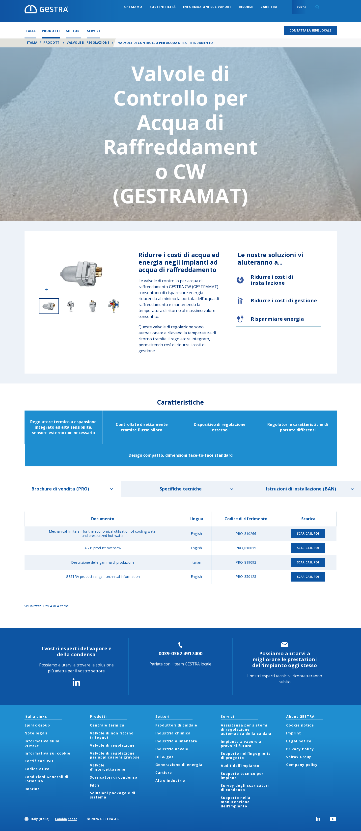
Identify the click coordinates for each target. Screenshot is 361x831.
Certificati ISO (39, 761)
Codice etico (37, 768)
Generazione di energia (178, 764)
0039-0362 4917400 (180, 653)
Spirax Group (37, 725)
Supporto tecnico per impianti (242, 775)
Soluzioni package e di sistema (112, 795)
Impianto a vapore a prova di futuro (241, 743)
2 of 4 (70, 306)
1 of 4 (48, 306)
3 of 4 (92, 306)
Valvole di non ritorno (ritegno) (112, 735)
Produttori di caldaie (176, 725)
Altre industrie (170, 780)
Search (317, 7)
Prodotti (51, 42)
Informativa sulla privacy (42, 743)
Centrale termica (107, 725)
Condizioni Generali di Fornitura (46, 778)
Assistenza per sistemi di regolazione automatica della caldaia (246, 729)
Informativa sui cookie (47, 753)
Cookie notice (300, 725)
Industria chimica (173, 733)
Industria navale (171, 749)
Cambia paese (66, 819)
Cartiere (163, 772)
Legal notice (298, 741)
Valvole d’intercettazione (107, 767)
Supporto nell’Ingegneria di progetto (246, 755)
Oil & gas (164, 757)
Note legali (36, 733)
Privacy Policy (300, 749)
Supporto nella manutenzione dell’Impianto (235, 801)
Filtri (94, 785)
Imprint (32, 789)
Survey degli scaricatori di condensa (245, 787)
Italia (32, 42)
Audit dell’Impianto (240, 765)
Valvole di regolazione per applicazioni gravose (115, 755)
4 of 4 (113, 306)
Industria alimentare (176, 741)
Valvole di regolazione (88, 42)
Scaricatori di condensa (114, 777)
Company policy (302, 764)
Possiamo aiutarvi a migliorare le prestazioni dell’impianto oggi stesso (284, 659)
